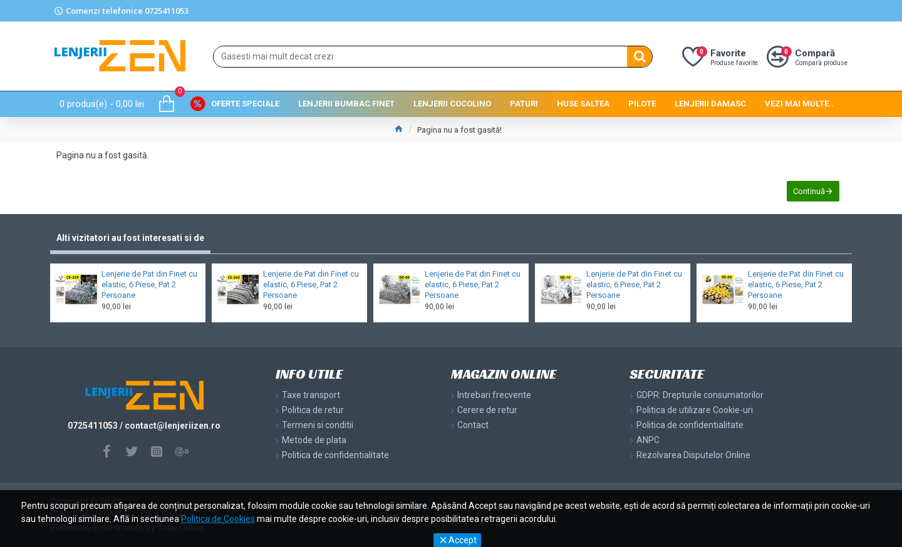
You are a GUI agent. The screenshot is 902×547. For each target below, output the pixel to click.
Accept (462, 540)
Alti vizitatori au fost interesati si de (130, 238)
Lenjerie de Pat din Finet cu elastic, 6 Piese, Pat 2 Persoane (149, 284)
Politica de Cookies (218, 519)
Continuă (809, 191)
